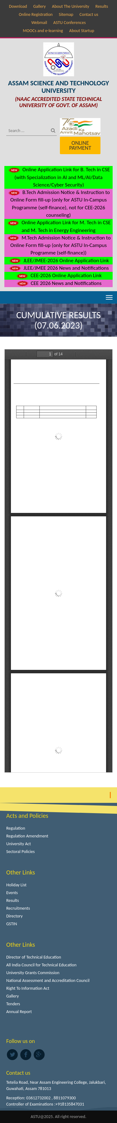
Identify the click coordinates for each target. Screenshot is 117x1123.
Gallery (39, 6)
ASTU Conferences (69, 22)
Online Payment (80, 145)
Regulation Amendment (27, 836)
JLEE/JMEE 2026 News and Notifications (58, 268)
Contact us (89, 14)
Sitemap (66, 14)
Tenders (13, 1004)
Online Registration (35, 14)
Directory (14, 916)
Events (12, 892)
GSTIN (11, 923)
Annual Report (19, 1011)
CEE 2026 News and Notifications (59, 283)
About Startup (81, 30)
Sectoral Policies (20, 851)
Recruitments (18, 908)
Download (18, 6)
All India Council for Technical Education (41, 965)
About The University (70, 6)
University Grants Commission (32, 972)
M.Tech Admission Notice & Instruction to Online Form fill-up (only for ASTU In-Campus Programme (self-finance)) (58, 245)
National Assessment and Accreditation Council (48, 980)
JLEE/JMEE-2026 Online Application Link (58, 260)
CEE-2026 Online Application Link (58, 275)
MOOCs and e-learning (43, 30)
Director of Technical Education (33, 957)
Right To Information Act (27, 988)
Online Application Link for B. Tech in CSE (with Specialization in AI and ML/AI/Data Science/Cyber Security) (58, 177)
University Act (18, 843)
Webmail (39, 22)
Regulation (15, 828)
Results (101, 6)
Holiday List (16, 885)
